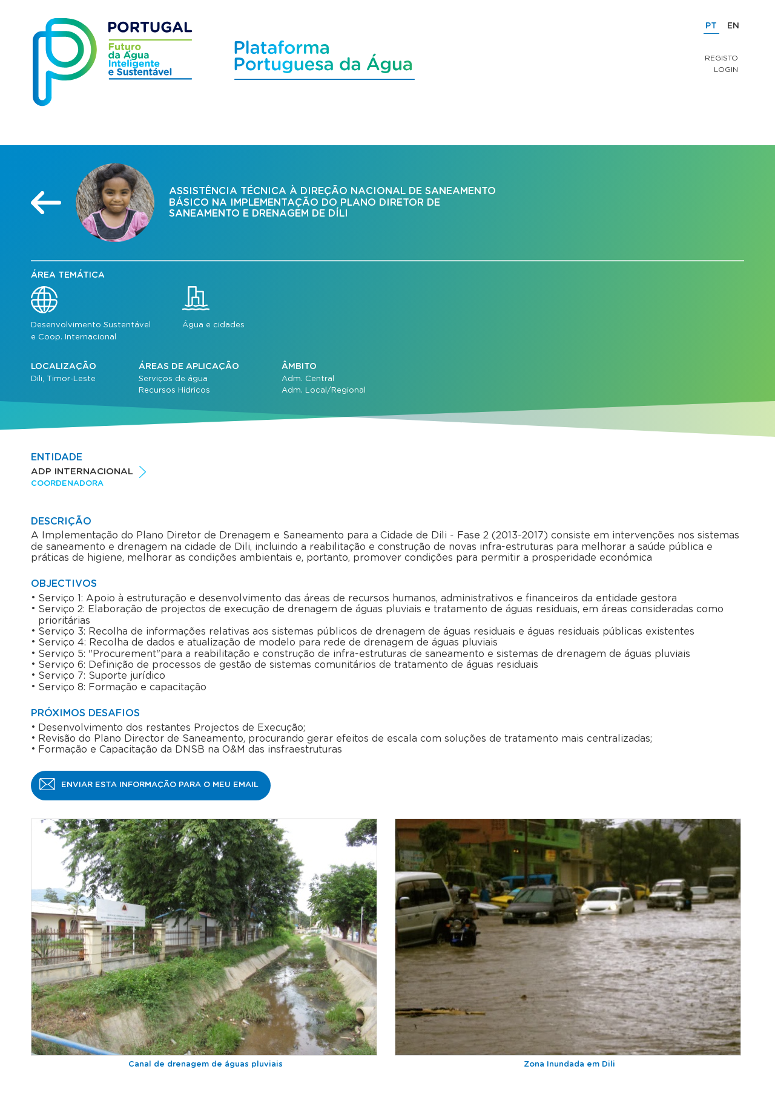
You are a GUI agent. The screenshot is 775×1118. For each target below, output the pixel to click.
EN (733, 26)
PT (711, 26)
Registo (721, 58)
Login (726, 69)
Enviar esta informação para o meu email (160, 785)
